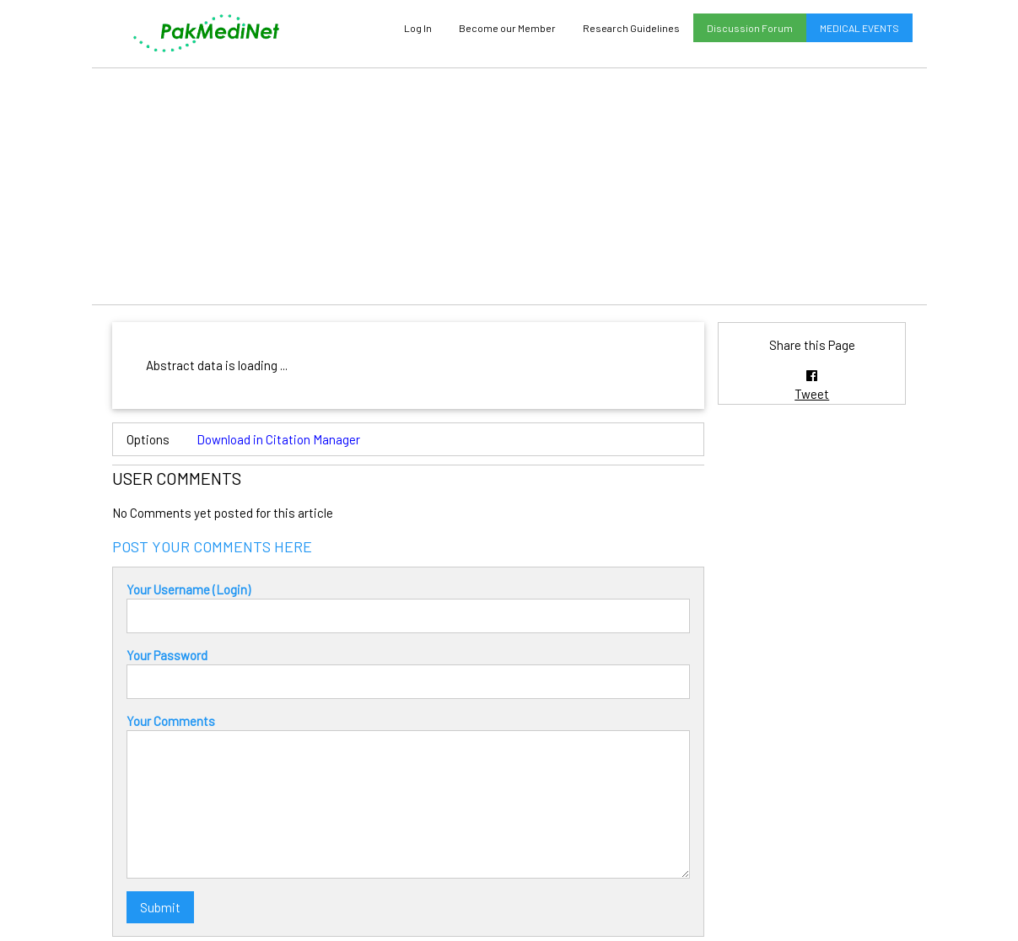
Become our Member (507, 28)
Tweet (811, 393)
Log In (418, 28)
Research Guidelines (631, 28)
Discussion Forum (750, 28)
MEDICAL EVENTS (859, 28)
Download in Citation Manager (278, 439)
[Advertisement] (509, 186)
